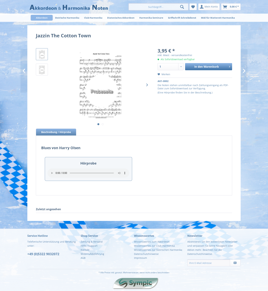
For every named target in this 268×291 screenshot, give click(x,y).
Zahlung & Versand (92, 241)
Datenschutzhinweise (146, 254)
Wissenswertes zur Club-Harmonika (154, 245)
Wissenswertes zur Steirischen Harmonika (158, 249)
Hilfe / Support (89, 245)
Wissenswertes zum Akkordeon (152, 241)
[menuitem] (158, 6)
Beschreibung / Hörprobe (56, 132)
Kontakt (85, 249)
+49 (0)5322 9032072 (43, 254)
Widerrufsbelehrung (92, 254)
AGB (83, 257)
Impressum (140, 257)
